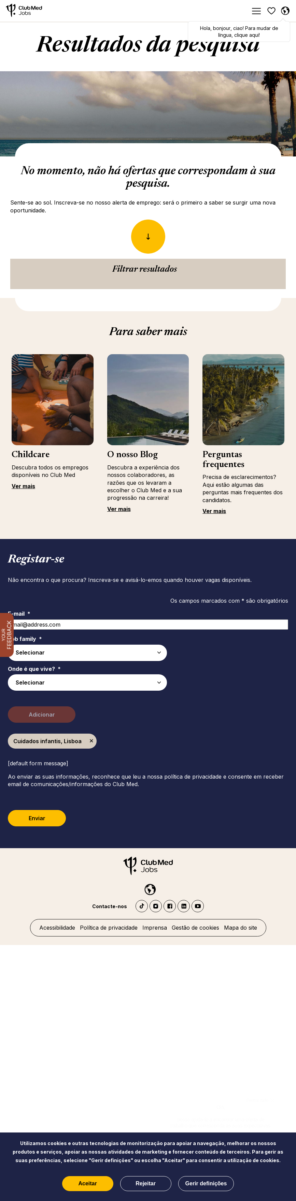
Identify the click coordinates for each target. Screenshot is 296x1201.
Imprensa (154, 927)
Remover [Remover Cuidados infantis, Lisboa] (91, 741)
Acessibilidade (57, 927)
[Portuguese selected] (148, 888)
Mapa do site (240, 927)
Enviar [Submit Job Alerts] (37, 818)
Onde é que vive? (34, 669)
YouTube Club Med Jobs (198, 906)
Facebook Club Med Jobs (170, 906)
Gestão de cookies (195, 927)
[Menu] (256, 11)
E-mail (19, 613)
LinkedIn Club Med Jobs (184, 906)
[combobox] (87, 682)
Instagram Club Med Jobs (156, 906)
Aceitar (87, 1183)
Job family (25, 639)
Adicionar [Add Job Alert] (42, 714)
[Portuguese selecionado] (285, 11)
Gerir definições (206, 1183)
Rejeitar (146, 1183)
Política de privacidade (109, 927)
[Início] (24, 11)
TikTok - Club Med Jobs (142, 906)
